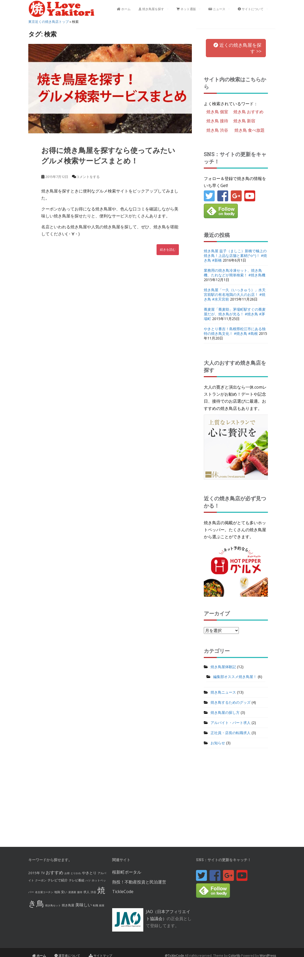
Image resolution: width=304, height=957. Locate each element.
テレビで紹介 (58, 880)
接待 (79, 892)
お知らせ (218, 742)
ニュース (216, 9)
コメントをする (88, 176)
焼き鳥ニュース (223, 692)
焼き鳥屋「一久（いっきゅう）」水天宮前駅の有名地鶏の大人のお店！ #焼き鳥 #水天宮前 (235, 294)
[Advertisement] (152, 800)
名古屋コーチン (44, 892)
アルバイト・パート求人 (231, 722)
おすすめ (54, 872)
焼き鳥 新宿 (244, 121)
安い (64, 892)
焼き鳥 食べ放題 (249, 130)
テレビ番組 (76, 880)
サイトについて (251, 9)
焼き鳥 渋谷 (217, 130)
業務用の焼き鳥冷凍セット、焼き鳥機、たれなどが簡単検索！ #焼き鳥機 (234, 272)
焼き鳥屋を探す (151, 9)
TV (43, 873)
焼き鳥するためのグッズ (231, 702)
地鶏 (57, 892)
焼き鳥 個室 (217, 112)
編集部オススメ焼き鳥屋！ (235, 676)
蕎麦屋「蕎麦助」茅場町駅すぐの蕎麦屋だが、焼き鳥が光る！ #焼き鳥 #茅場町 (235, 314)
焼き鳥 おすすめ (248, 112)
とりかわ (76, 873)
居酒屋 (72, 892)
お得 (67, 873)
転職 (95, 905)
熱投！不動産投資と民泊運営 (139, 882)
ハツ (88, 880)
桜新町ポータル (126, 872)
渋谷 (93, 892)
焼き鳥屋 (68, 905)
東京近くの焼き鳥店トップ (48, 21)
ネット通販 (186, 9)
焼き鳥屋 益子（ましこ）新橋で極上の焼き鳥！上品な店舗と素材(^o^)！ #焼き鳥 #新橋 (235, 255)
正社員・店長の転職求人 (231, 732)
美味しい (83, 905)
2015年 (34, 872)
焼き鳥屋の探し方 (225, 712)
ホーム (124, 9)
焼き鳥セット (53, 905)
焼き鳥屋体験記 (223, 666)
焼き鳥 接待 (217, 121)
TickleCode (122, 891)
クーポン (40, 880)
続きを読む (167, 249)
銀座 (101, 905)
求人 (86, 892)
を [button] (237, 48)
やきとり (89, 872)
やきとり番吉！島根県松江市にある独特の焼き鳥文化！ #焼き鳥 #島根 (235, 331)
